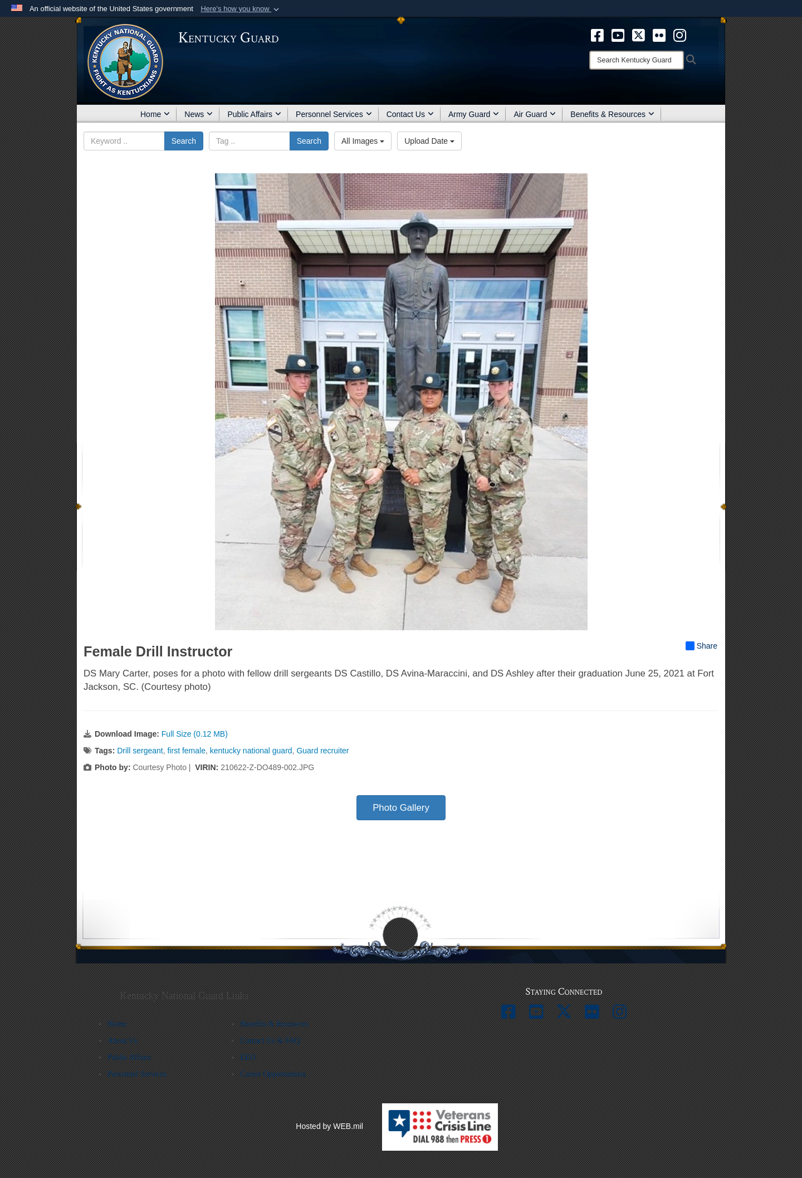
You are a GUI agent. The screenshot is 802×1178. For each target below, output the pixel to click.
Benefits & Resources (612, 114)
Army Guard (473, 114)
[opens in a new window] (597, 34)
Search (184, 141)
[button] (240, 8)
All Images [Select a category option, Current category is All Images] (362, 141)
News (198, 114)
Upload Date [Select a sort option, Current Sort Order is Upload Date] (429, 141)
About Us (122, 1040)
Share (701, 645)
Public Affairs (254, 114)
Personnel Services (334, 114)
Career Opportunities (273, 1074)
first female (186, 750)
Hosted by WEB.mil (329, 1126)
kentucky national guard (251, 750)
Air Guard (535, 114)
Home (155, 114)
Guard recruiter (322, 750)
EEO (247, 1057)
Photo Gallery (401, 807)
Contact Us (410, 114)
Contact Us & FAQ (270, 1040)
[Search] (636, 60)
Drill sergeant (140, 750)
